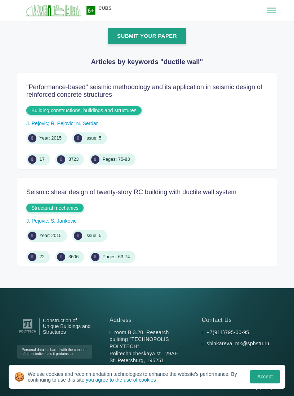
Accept (265, 376)
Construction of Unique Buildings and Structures (66, 326)
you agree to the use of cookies (121, 380)
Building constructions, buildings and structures (84, 110)
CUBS (104, 8)
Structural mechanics (55, 208)
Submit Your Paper (147, 36)
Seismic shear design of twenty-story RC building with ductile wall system (131, 192)
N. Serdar (87, 123)
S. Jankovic (64, 221)
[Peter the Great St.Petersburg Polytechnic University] (27, 333)
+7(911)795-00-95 (227, 332)
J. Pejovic (37, 123)
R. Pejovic (62, 123)
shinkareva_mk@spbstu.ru (237, 343)
